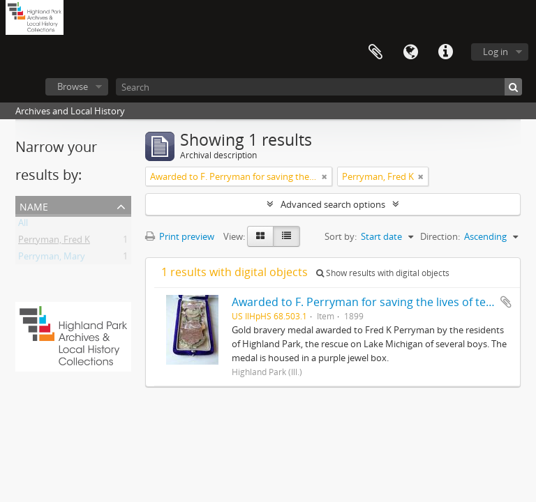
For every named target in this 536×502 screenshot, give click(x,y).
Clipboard (375, 52)
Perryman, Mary (51, 258)
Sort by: (341, 236)
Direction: (440, 236)
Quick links (445, 52)
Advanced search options (333, 204)
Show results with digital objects (382, 273)
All (23, 225)
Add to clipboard (506, 302)
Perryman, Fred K (54, 242)
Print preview (179, 236)
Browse (72, 86)
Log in (495, 51)
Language (410, 52)
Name (34, 205)
